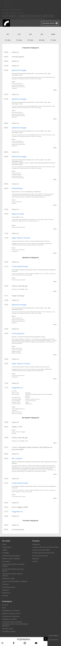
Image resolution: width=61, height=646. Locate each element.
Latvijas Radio (7, 19)
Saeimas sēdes (7, 629)
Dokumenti (6, 561)
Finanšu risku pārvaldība (41, 550)
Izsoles (34, 561)
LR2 (16, 19)
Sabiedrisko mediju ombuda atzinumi (12, 575)
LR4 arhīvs (41, 19)
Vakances (5, 590)
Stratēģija (5, 553)
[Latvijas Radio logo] (6, 23)
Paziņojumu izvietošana (10, 616)
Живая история (18, 214)
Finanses (35, 541)
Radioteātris (32, 19)
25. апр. (30, 40)
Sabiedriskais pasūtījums (11, 556)
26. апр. (42, 40)
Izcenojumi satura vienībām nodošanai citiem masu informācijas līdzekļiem (15, 624)
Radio (4, 544)
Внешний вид (17, 188)
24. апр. (19, 40)
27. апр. (53, 40)
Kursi (4, 608)
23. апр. (8, 40)
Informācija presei (8, 587)
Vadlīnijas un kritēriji (9, 619)
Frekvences (6, 593)
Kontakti (5, 595)
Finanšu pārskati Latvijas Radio (43, 553)
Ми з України (17, 458)
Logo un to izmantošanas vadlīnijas (14, 581)
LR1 (13, 19)
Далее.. (55, 90)
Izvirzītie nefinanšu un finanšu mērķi (45, 547)
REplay (9, 3)
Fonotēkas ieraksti (8, 631)
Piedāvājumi (7, 601)
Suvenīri (5, 605)
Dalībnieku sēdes (8, 578)
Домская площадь (19, 70)
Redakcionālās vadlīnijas (11, 558)
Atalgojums (36, 544)
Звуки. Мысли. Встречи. (21, 238)
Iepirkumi (35, 558)
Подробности (17, 387)
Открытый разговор (20, 266)
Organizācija (6, 547)
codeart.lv (56, 635)
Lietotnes (5, 584)
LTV (8, 7)
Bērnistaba (11, 5)
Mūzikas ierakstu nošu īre (11, 613)
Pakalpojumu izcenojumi (11, 610)
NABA (26, 19)
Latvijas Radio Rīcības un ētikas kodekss (13, 565)
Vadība (4, 550)
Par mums (6, 541)
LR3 (19, 19)
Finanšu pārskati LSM (39, 556)
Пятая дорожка (18, 333)
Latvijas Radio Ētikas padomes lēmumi (13, 570)
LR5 (22, 19)
